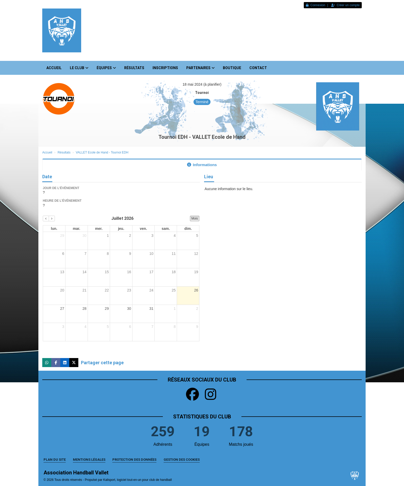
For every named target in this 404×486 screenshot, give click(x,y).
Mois (194, 218)
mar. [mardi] (76, 228)
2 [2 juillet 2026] (130, 235)
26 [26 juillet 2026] (196, 290)
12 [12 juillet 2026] (196, 254)
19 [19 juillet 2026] (196, 272)
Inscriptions (165, 68)
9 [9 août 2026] (197, 327)
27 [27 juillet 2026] (62, 308)
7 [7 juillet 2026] (86, 254)
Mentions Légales (89, 459)
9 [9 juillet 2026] (130, 254)
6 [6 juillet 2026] (63, 254)
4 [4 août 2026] (86, 327)
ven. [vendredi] (143, 228)
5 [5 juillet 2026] (197, 235)
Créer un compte (345, 5)
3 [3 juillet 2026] (153, 235)
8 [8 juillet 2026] (108, 254)
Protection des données (134, 459)
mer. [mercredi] (99, 228)
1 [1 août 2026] (175, 308)
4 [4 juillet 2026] (175, 235)
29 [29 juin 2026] (62, 235)
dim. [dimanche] (188, 228)
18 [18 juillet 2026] (174, 272)
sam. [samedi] (166, 228)
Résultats (134, 68)
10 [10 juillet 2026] (151, 254)
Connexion (315, 5)
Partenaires (200, 68)
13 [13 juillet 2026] (62, 272)
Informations (202, 165)
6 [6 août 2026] (130, 327)
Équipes (106, 68)
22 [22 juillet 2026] (107, 290)
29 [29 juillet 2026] (107, 308)
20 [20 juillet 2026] (62, 290)
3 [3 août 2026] (63, 327)
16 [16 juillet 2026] (129, 272)
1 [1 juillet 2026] (108, 235)
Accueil (54, 68)
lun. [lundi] (54, 228)
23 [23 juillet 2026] (129, 290)
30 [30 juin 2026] (84, 235)
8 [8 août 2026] (175, 327)
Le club (79, 68)
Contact (258, 68)
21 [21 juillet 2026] (84, 290)
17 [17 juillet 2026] (151, 272)
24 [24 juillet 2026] (151, 290)
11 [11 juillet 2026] (174, 254)
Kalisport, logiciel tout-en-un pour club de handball (137, 480)
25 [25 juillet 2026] (174, 290)
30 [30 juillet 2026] (129, 308)
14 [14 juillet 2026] (84, 272)
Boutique (232, 68)
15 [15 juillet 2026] (107, 272)
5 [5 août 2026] (108, 327)
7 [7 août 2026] (153, 327)
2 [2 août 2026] (197, 308)
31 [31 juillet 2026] (151, 308)
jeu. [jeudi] (121, 228)
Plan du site (55, 459)
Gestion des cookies (182, 459)
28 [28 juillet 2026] (84, 308)
